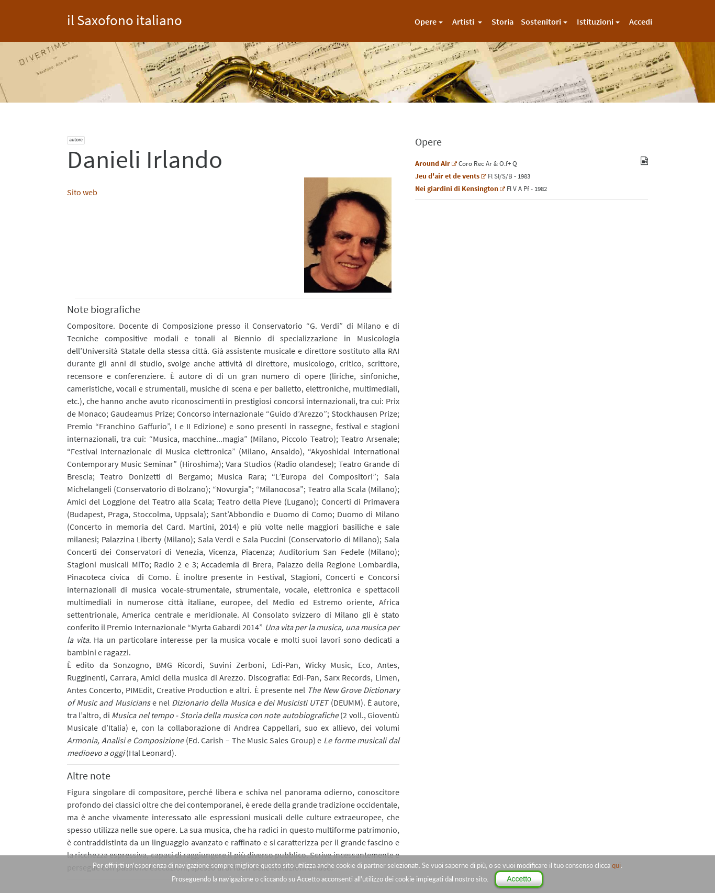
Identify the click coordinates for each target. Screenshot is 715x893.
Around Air (432, 163)
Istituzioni (595, 21)
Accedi (640, 21)
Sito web (82, 192)
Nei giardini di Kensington (456, 188)
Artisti (464, 21)
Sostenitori (541, 21)
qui (616, 865)
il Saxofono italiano (124, 18)
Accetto (519, 879)
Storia (502, 21)
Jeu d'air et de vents (447, 176)
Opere (426, 21)
